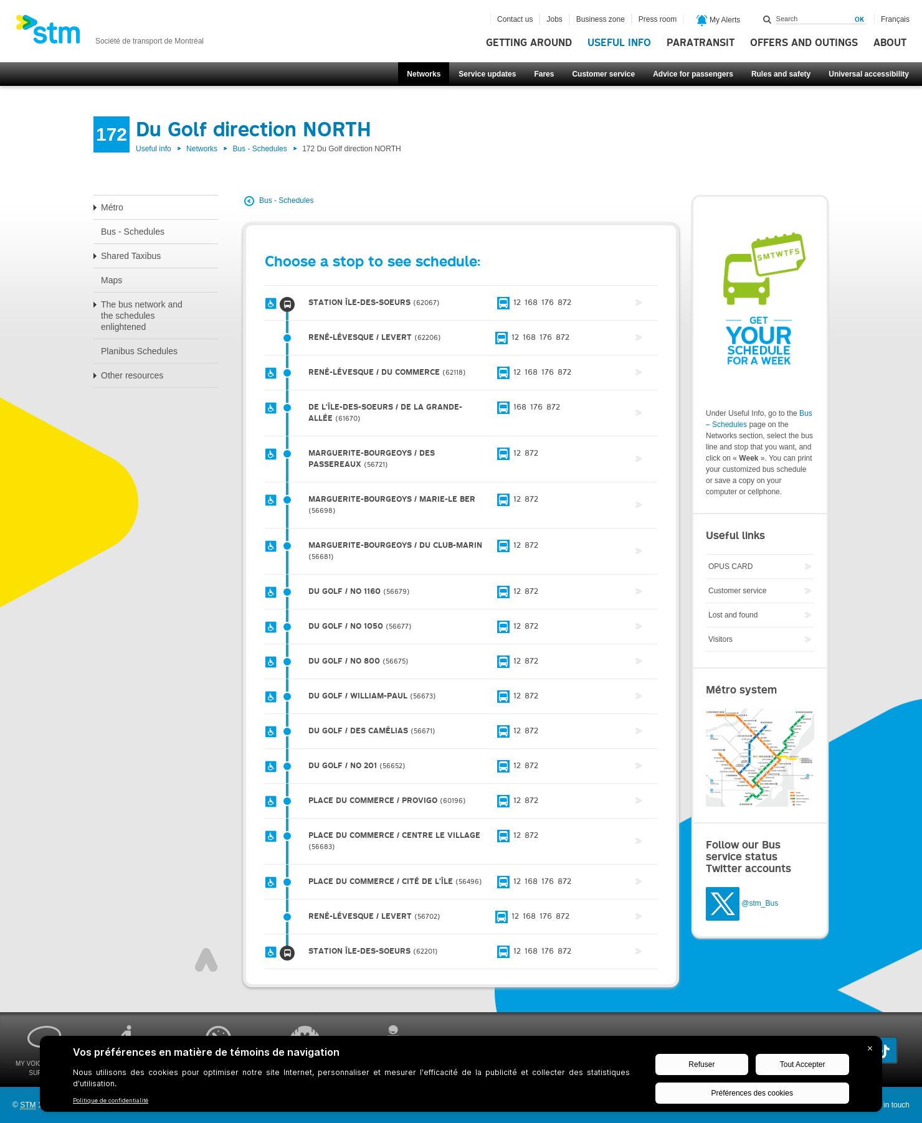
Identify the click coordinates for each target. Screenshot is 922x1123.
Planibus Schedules (139, 351)
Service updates (487, 74)
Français (895, 19)
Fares (544, 74)
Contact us (515, 19)
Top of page (206, 960)
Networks (423, 74)
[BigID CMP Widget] (461, 1077)
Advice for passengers (693, 74)
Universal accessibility (869, 74)
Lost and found (733, 615)
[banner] (110, 33)
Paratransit (700, 43)
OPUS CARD (730, 566)
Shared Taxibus (131, 256)
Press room (658, 19)
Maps (111, 280)
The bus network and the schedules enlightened (142, 315)
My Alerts (718, 20)
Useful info (619, 43)
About (889, 43)
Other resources (132, 375)
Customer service (603, 74)
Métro (112, 207)
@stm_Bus (759, 903)
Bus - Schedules (259, 148)
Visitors (720, 639)
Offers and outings (804, 43)
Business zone (600, 19)
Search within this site (767, 19)
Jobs (554, 19)
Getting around (529, 43)
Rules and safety (780, 74)
